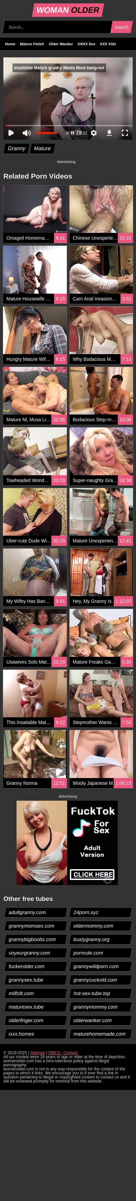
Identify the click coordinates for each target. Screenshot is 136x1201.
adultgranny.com (27, 912)
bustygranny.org (91, 939)
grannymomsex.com (31, 926)
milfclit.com (21, 993)
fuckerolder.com (26, 966)
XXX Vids (108, 44)
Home (10, 44)
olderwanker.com (92, 1020)
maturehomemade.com (99, 1034)
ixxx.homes (21, 1034)
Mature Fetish (32, 44)
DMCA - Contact (63, 1052)
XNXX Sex (86, 44)
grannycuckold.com (95, 980)
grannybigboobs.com (32, 939)
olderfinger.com (26, 1020)
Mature (43, 148)
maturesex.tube (26, 1007)
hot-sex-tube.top (91, 993)
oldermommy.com (93, 926)
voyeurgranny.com (29, 953)
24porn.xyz (86, 912)
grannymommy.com (95, 1007)
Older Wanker (61, 44)
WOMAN (68, 10)
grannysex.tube (26, 980)
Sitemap (37, 1052)
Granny (16, 148)
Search (121, 27)
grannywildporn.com (96, 966)
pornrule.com (88, 953)
